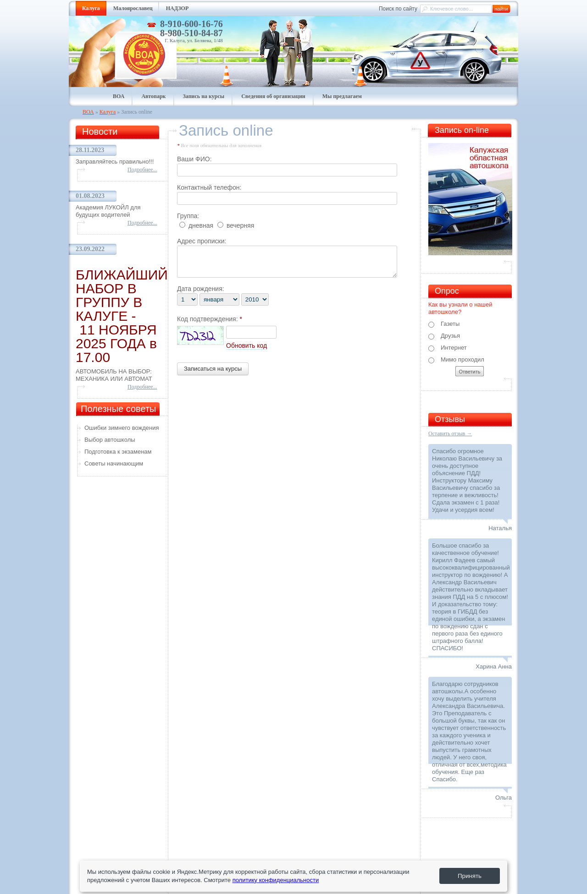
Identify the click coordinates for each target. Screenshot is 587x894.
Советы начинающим (113, 463)
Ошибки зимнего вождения (121, 427)
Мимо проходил (456, 359)
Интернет (447, 347)
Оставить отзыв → (450, 433)
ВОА (88, 112)
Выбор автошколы (109, 439)
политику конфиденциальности (276, 880)
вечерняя (235, 225)
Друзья (444, 336)
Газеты (444, 324)
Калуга (108, 112)
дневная (196, 225)
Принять (470, 875)
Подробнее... (142, 169)
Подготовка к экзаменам (118, 451)
